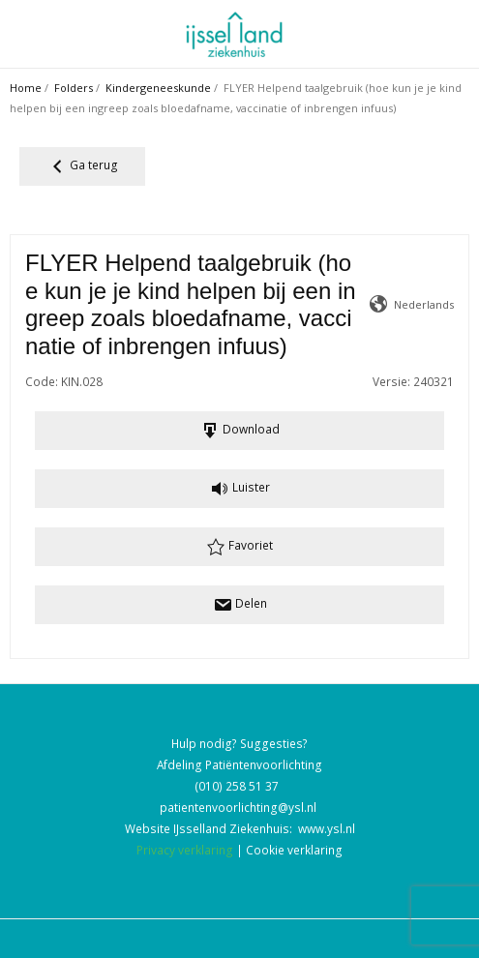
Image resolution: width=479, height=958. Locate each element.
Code (40, 381)
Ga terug (82, 166)
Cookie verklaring (294, 849)
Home (26, 87)
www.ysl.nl (326, 828)
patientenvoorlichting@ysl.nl (238, 807)
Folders (73, 87)
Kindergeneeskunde (158, 87)
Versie (390, 381)
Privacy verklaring (184, 849)
